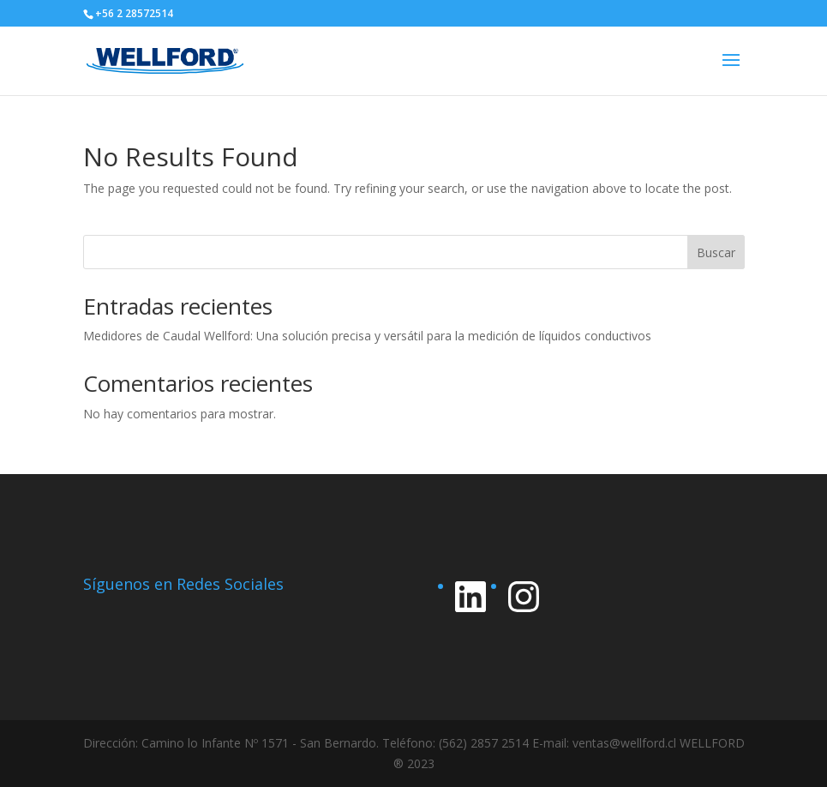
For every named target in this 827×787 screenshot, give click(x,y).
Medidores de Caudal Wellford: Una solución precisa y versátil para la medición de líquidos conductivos (367, 335)
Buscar (716, 252)
